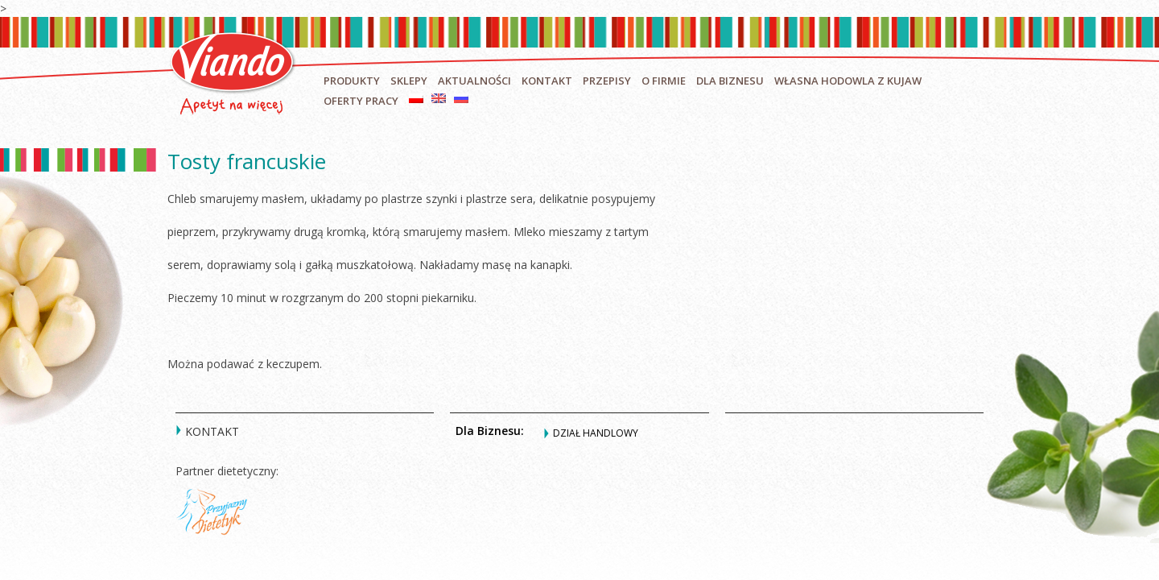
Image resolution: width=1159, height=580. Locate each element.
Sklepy (408, 80)
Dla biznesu (730, 80)
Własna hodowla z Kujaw (848, 80)
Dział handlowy (595, 433)
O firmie (663, 80)
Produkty (352, 80)
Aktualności (474, 80)
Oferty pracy (361, 100)
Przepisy (607, 80)
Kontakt (547, 80)
